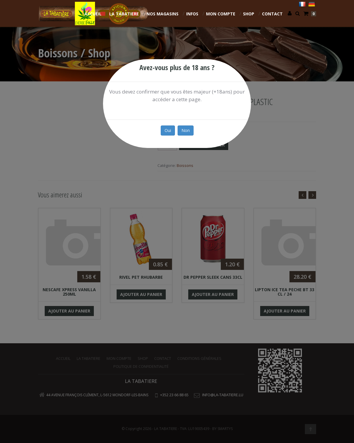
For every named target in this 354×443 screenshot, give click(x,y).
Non (185, 130)
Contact (272, 14)
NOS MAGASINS (162, 14)
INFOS (192, 14)
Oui (168, 130)
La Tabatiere (124, 14)
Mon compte (220, 14)
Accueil (93, 14)
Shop (248, 14)
